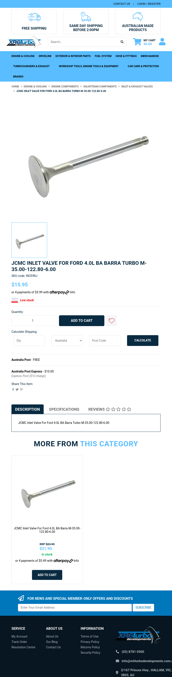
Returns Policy (90, 647)
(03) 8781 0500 (133, 652)
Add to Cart (82, 321)
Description (27, 409)
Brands (18, 76)
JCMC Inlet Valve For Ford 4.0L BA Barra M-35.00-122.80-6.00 (47, 530)
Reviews (109, 409)
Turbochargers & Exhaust (31, 66)
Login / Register (149, 3)
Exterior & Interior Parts (73, 56)
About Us (52, 636)
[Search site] (122, 42)
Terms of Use (90, 636)
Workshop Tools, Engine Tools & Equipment (89, 66)
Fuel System (103, 56)
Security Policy (90, 652)
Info (72, 292)
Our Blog (52, 642)
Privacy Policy (90, 642)
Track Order (19, 642)
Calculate (142, 340)
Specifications (64, 409)
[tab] (27, 409)
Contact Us (53, 647)
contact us (121, 3)
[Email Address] (75, 607)
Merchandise (150, 56)
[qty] (29, 340)
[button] (111, 320)
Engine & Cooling (23, 56)
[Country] (67, 340)
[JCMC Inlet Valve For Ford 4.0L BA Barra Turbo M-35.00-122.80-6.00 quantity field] (34, 320)
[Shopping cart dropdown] (144, 42)
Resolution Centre (23, 647)
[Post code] (105, 340)
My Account (19, 636)
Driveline (45, 56)
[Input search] (83, 42)
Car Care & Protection (143, 66)
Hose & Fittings (126, 56)
